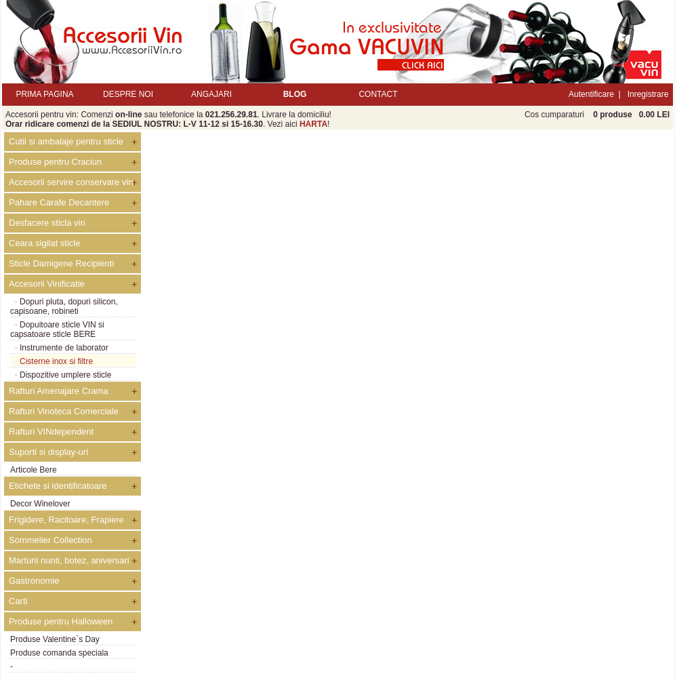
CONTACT (378, 94)
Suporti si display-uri (48, 452)
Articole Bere (33, 470)
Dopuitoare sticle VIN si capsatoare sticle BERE (57, 329)
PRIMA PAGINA (44, 94)
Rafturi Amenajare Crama (58, 391)
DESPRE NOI (128, 94)
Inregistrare (648, 94)
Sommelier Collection (50, 540)
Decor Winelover (40, 503)
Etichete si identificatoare (58, 486)
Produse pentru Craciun (55, 162)
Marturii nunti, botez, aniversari (69, 560)
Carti (18, 601)
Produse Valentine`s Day (55, 639)
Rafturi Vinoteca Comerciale (64, 411)
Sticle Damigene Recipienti (61, 263)
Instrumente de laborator (64, 348)
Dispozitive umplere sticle (65, 375)
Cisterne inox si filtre (56, 361)
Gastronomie (34, 581)
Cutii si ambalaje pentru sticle (66, 141)
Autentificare (591, 94)
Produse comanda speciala (59, 653)
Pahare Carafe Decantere (59, 202)
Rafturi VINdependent (51, 431)
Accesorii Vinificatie (47, 284)
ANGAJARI (211, 94)
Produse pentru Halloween (60, 621)
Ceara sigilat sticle (45, 243)
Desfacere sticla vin (47, 223)
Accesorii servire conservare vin (71, 182)
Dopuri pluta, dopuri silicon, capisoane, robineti (64, 306)
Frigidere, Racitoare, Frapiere (66, 520)
